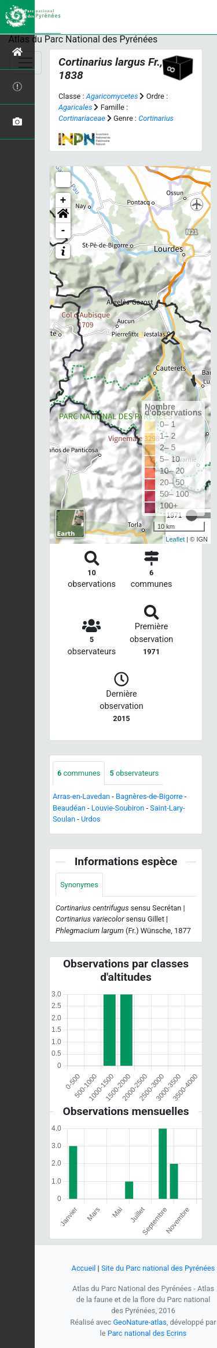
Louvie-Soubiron (118, 808)
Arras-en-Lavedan (81, 796)
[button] (63, 215)
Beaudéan (69, 808)
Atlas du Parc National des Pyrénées (83, 39)
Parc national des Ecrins (147, 1333)
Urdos (91, 819)
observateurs (134, 773)
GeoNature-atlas (140, 1322)
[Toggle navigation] (25, 62)
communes (78, 773)
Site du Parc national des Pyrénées (158, 1268)
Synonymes (79, 884)
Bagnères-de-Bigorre (149, 796)
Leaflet (175, 539)
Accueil (84, 1268)
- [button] (63, 231)
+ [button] (63, 200)
